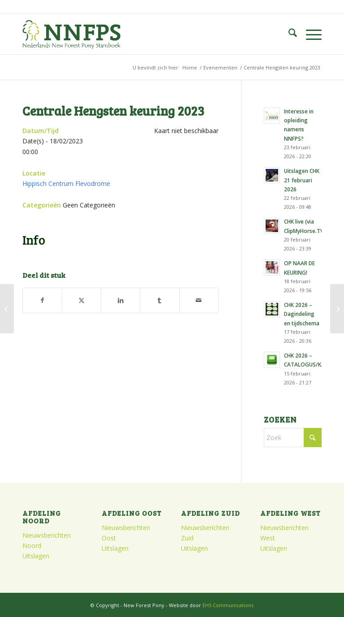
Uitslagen (35, 556)
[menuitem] (288, 34)
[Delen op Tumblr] (159, 300)
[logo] (71, 34)
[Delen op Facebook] (42, 300)
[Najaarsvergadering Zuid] (7, 308)
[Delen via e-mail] (199, 300)
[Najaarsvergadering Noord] (337, 308)
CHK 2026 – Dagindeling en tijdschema (301, 313)
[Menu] (309, 34)
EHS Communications (228, 605)
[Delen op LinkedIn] (120, 300)
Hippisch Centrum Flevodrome (66, 183)
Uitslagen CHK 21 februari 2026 (301, 179)
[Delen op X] (81, 300)
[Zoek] (288, 34)
